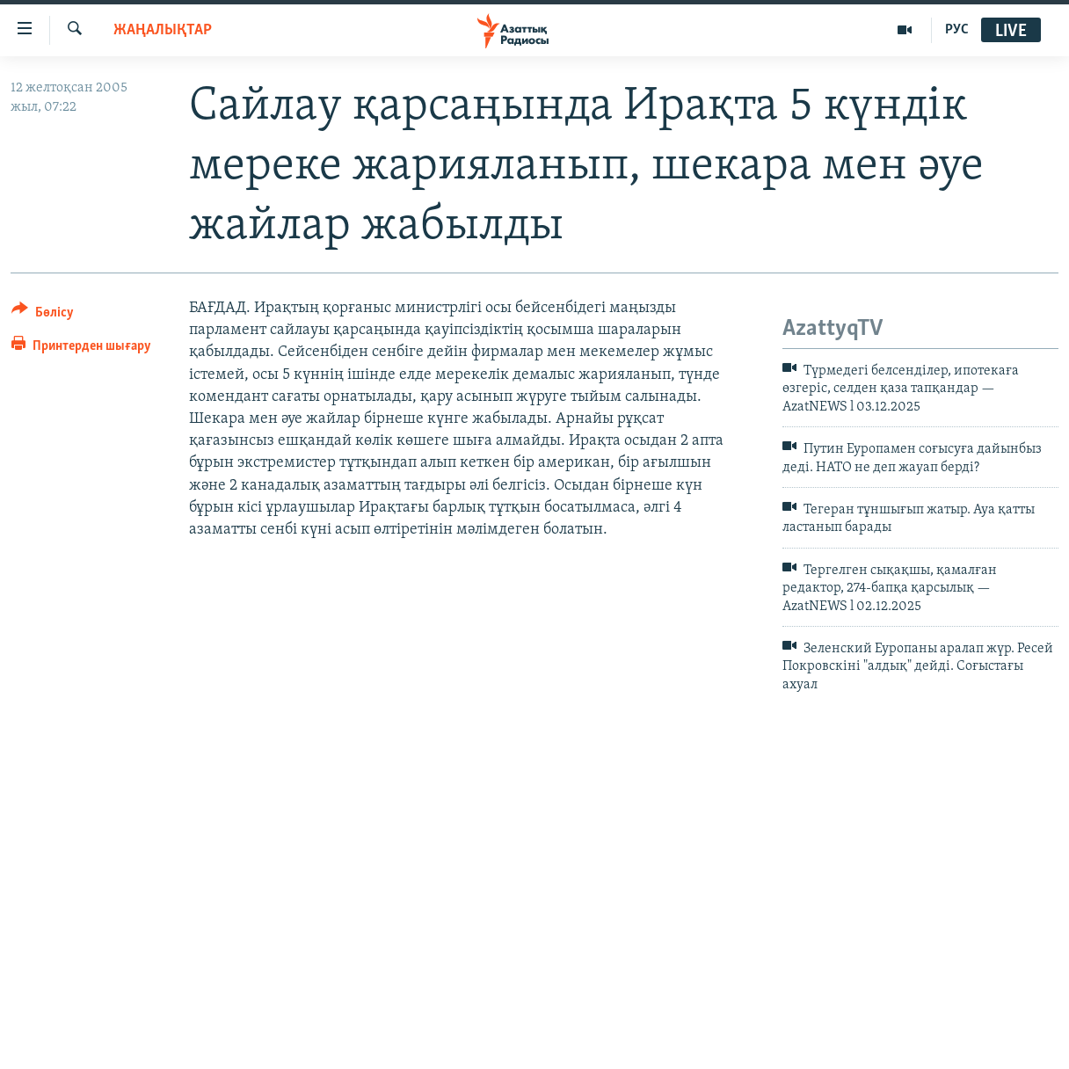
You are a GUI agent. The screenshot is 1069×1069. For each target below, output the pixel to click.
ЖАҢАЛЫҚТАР (162, 30)
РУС (957, 30)
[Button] (42, 315)
